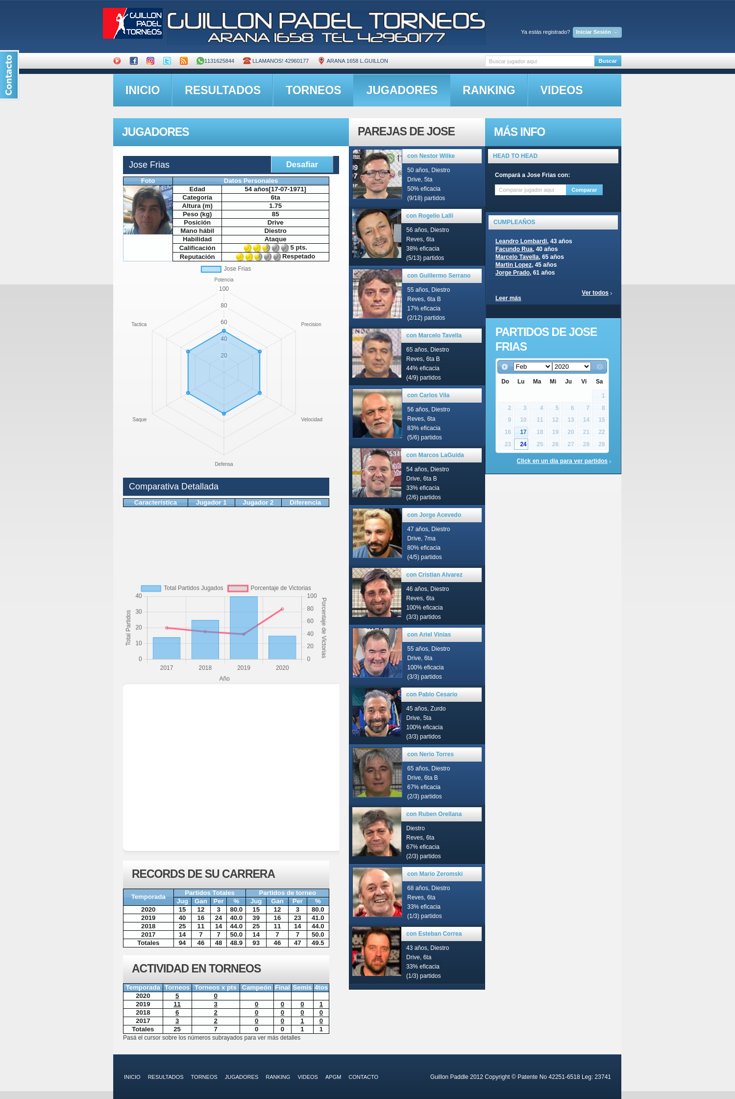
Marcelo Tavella (517, 257)
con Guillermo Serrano (438, 275)
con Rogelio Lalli (429, 215)
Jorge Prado (512, 272)
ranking (489, 90)
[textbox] (539, 61)
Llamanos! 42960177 (276, 61)
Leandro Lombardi (521, 241)
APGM (333, 1077)
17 (523, 432)
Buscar (608, 61)
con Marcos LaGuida (435, 455)
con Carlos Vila (428, 395)
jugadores (402, 90)
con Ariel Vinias (429, 634)
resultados (223, 90)
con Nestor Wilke (431, 156)
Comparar (584, 190)
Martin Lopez (513, 264)
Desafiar (302, 164)
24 (523, 444)
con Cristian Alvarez (434, 574)
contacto (363, 1077)
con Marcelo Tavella (434, 335)
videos (561, 90)
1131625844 (215, 61)
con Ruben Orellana (434, 814)
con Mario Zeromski (435, 873)
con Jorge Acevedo (434, 514)
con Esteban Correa (434, 933)
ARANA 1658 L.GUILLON (353, 61)
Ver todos (595, 292)
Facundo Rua (514, 249)
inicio (142, 90)
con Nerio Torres (430, 754)
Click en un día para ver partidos (562, 461)
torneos (313, 90)
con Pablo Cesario (432, 694)
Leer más (508, 298)
